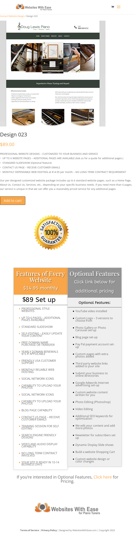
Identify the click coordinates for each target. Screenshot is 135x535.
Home (3, 16)
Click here (103, 477)
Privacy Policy (49, 530)
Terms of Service (29, 530)
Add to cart (13, 200)
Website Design (16, 16)
